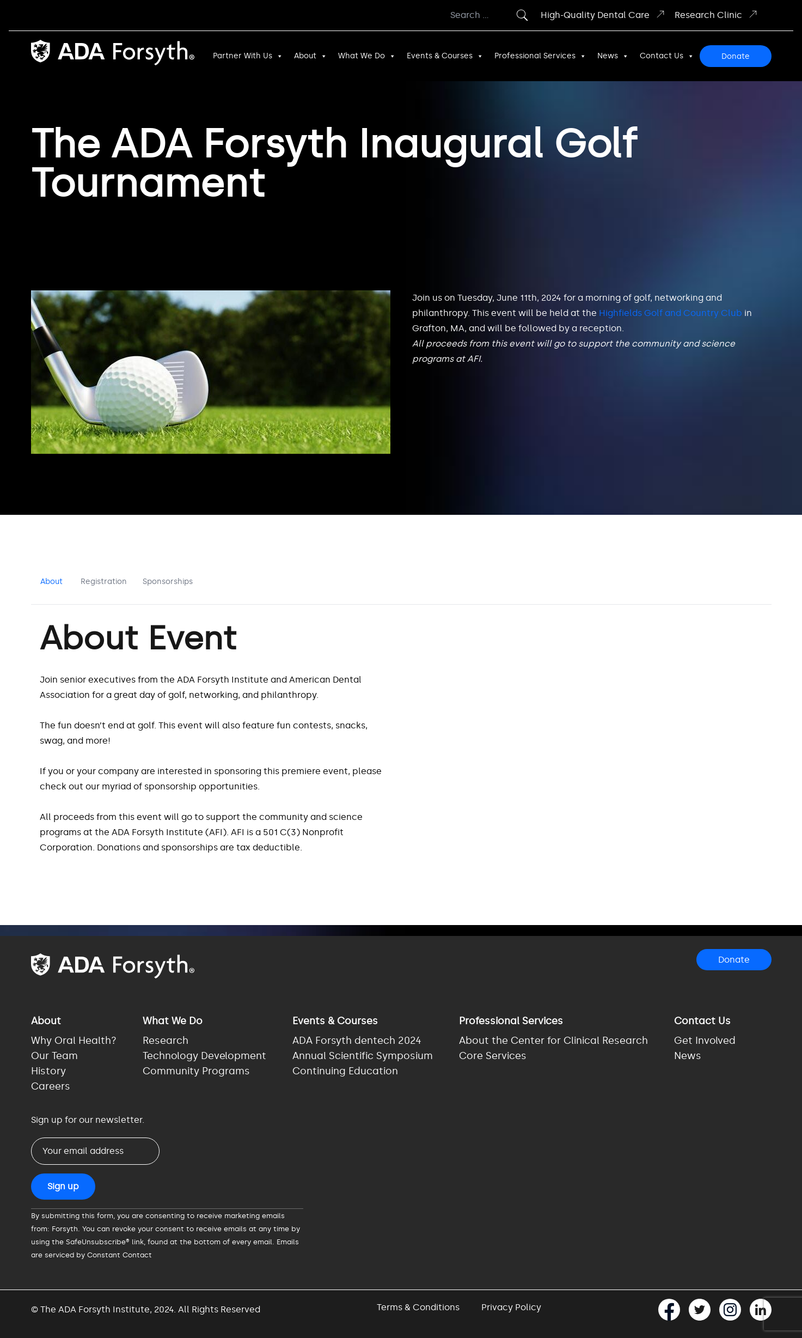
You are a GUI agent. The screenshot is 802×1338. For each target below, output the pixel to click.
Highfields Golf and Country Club (670, 313)
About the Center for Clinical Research (553, 1041)
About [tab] (51, 581)
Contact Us (667, 56)
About (310, 56)
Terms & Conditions (418, 1307)
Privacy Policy (511, 1307)
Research (165, 1041)
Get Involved (705, 1041)
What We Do (367, 56)
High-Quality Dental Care (603, 14)
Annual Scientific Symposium (362, 1056)
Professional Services (540, 56)
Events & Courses (445, 56)
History (48, 1071)
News (613, 56)
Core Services (492, 1056)
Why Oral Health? (74, 1041)
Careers (50, 1086)
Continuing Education (345, 1071)
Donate (735, 56)
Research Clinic (716, 14)
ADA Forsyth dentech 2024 (356, 1041)
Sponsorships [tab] (168, 581)
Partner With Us (248, 56)
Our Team (54, 1056)
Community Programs (196, 1071)
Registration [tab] (104, 581)
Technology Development (204, 1056)
